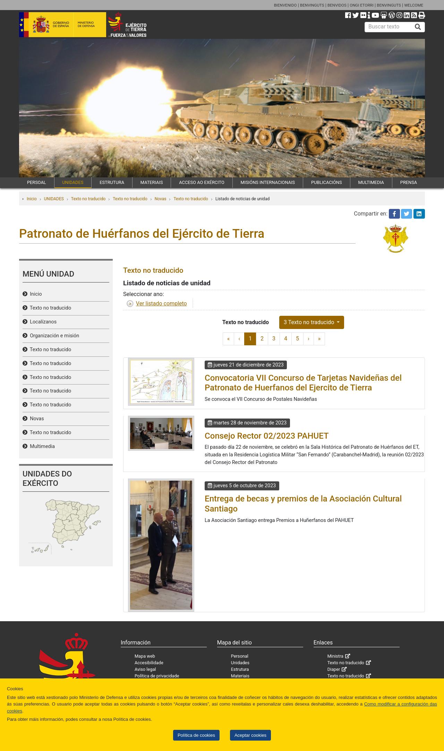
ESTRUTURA (112, 182)
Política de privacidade (157, 675)
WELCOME (413, 5)
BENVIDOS (337, 5)
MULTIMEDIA (371, 182)
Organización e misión (53, 336)
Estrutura (240, 669)
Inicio (32, 198)
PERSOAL (36, 182)
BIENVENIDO (285, 5)
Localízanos (42, 322)
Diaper (333, 669)
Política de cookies (196, 735)
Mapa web (145, 656)
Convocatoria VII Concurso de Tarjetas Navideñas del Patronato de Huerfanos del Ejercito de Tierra (303, 383)
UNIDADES (73, 182)
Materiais (240, 675)
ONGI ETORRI (362, 5)
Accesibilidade (149, 662)
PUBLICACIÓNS (326, 182)
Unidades (240, 662)
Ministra (335, 656)
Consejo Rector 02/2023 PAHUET (267, 436)
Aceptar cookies (250, 735)
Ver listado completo (161, 303)
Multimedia (41, 446)
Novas (160, 198)
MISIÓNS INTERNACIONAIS (268, 182)
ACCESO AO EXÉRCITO (201, 182)
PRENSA (408, 182)
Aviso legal (145, 669)
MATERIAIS (151, 182)
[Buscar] (418, 27)
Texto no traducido (88, 198)
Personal (239, 656)
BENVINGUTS (312, 5)
